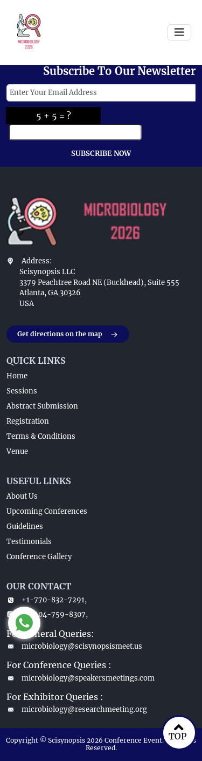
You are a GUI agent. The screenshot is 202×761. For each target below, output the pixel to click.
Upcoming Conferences (46, 511)
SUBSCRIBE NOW (101, 153)
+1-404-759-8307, (47, 614)
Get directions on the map (68, 335)
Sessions (21, 391)
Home (16, 375)
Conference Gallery (39, 556)
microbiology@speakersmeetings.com (80, 678)
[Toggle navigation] (179, 32)
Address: (37, 261)
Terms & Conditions (40, 436)
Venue (17, 451)
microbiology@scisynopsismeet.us (74, 646)
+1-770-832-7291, (46, 599)
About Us (22, 496)
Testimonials (29, 541)
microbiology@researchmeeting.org (76, 709)
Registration (27, 421)
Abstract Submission (42, 406)
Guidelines (24, 526)
